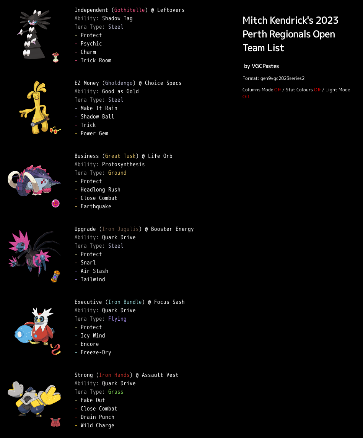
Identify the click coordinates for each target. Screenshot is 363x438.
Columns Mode (258, 89)
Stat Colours (299, 89)
